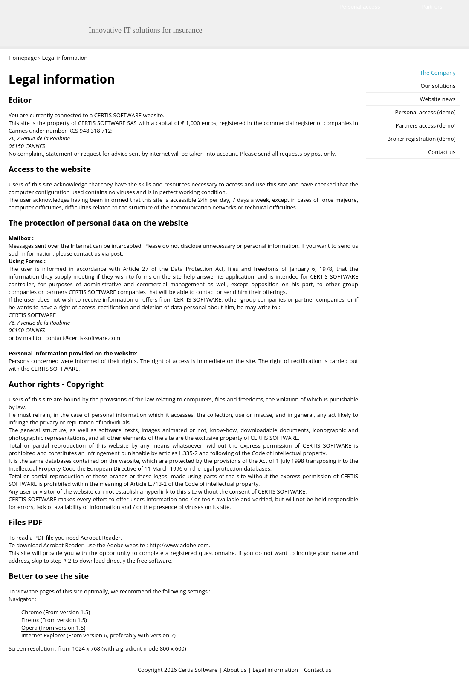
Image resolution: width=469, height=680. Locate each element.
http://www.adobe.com (179, 545)
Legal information (275, 670)
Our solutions (437, 86)
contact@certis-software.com (82, 338)
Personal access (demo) (425, 112)
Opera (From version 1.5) (53, 627)
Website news (438, 99)
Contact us (441, 152)
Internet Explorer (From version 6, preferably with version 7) (98, 635)
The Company (438, 72)
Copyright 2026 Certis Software (177, 670)
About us (234, 670)
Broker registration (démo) (421, 138)
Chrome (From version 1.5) (55, 612)
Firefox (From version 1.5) (54, 620)
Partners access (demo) (426, 125)
